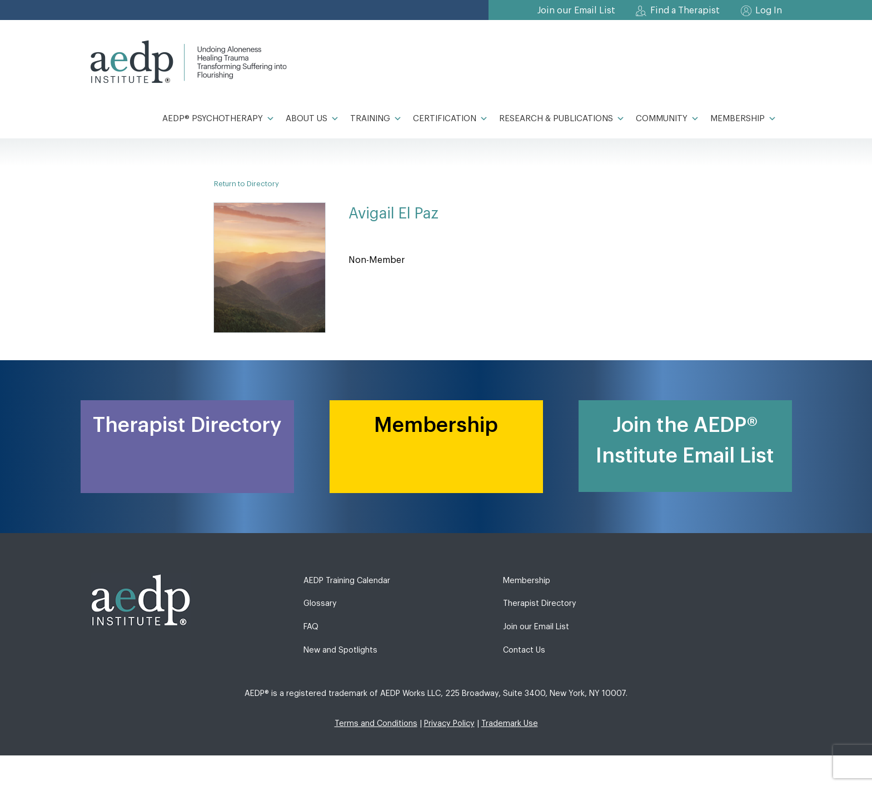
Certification (450, 119)
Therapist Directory (539, 603)
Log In (768, 10)
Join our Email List (576, 10)
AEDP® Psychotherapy (218, 119)
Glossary (320, 603)
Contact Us (524, 650)
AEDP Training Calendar (346, 580)
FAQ (310, 627)
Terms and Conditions (376, 723)
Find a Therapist (685, 10)
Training (376, 119)
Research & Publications (562, 119)
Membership (743, 119)
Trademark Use (509, 723)
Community (667, 119)
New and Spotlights (340, 650)
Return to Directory (246, 183)
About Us (312, 119)
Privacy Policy (449, 723)
